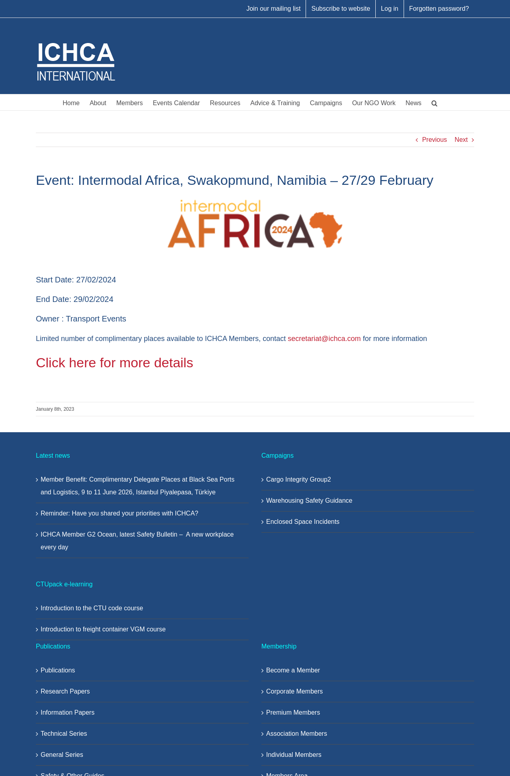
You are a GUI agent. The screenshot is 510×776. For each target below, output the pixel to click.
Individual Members (294, 754)
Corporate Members (294, 691)
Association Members (296, 733)
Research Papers (65, 691)
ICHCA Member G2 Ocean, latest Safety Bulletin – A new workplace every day (137, 541)
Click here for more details (114, 362)
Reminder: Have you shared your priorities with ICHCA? (119, 513)
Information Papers (67, 712)
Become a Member (293, 670)
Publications (58, 670)
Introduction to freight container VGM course (103, 629)
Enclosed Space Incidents (302, 521)
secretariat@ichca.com (324, 339)
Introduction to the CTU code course (92, 608)
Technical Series (64, 733)
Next (461, 139)
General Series (62, 754)
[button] (434, 102)
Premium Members (293, 712)
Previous (434, 139)
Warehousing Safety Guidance (309, 500)
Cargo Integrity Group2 (298, 479)
